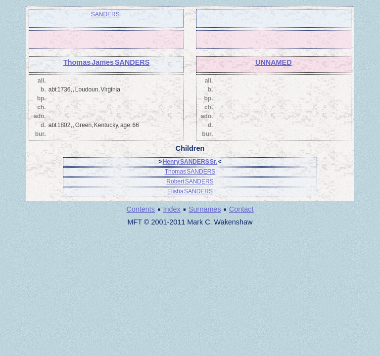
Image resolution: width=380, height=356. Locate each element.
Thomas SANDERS (190, 171)
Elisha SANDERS (190, 191)
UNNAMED (273, 62)
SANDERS (105, 14)
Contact (241, 209)
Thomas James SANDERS (106, 62)
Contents (140, 209)
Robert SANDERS (189, 181)
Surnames (205, 209)
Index (171, 209)
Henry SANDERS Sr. (190, 161)
